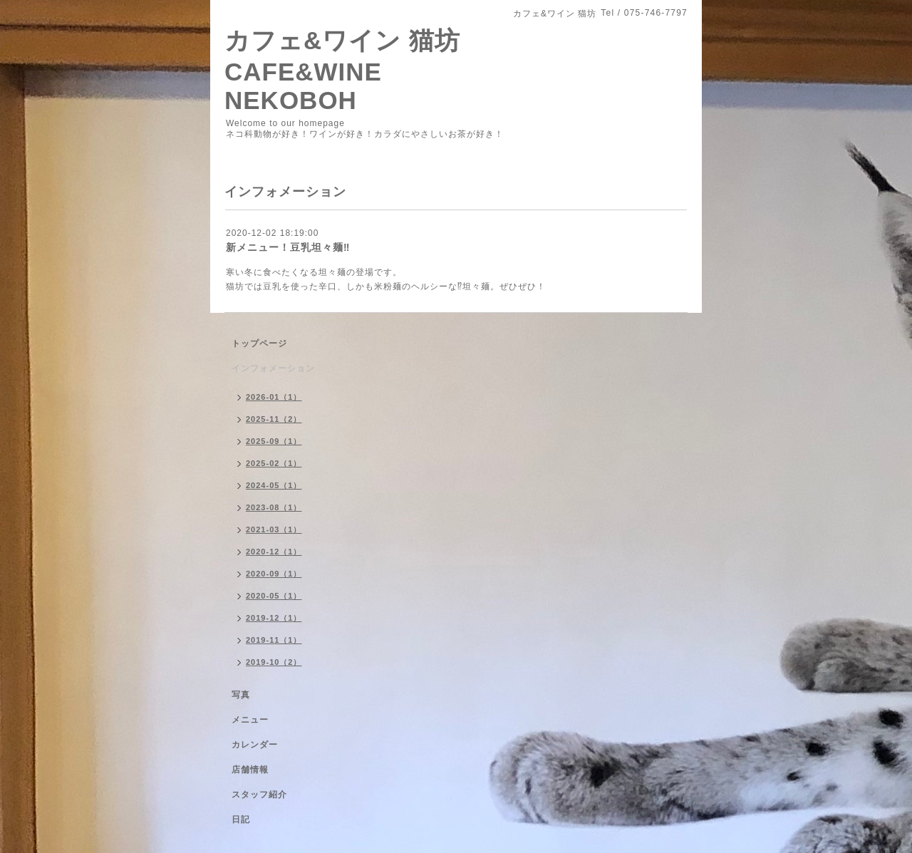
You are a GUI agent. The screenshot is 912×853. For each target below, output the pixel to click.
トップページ (259, 343)
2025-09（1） (274, 441)
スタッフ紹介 (259, 795)
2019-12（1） (274, 618)
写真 (241, 695)
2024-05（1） (274, 485)
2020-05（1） (274, 595)
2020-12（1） (274, 551)
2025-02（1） (274, 463)
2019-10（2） (274, 662)
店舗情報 (250, 770)
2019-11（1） (274, 640)
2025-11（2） (274, 419)
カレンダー (255, 745)
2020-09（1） (274, 573)
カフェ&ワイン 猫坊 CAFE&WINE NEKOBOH (342, 70)
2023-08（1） (274, 507)
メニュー (250, 720)
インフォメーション (273, 368)
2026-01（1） (274, 397)
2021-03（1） (274, 529)
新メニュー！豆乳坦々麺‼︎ (288, 247)
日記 (241, 819)
